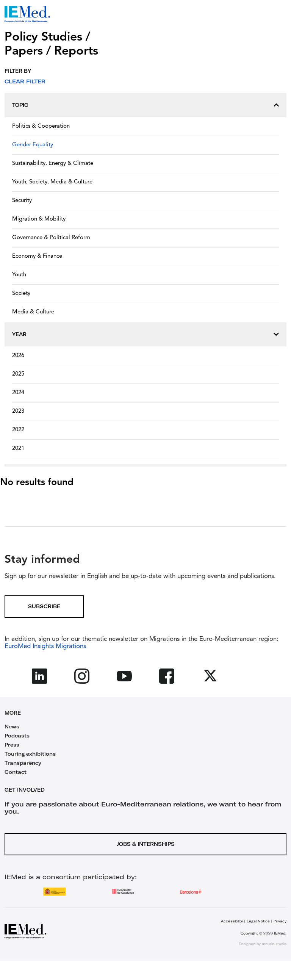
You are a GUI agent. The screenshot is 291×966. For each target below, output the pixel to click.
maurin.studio (274, 944)
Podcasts (17, 736)
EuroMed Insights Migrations (45, 646)
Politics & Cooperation (41, 126)
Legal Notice (258, 921)
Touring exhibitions (30, 754)
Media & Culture (33, 312)
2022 (18, 430)
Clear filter (25, 81)
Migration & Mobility (39, 219)
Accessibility (232, 921)
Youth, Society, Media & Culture (52, 182)
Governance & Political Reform (51, 238)
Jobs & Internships (146, 844)
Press (12, 745)
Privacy (280, 921)
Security (22, 201)
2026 (18, 356)
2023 (18, 411)
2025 (18, 374)
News (12, 726)
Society (21, 293)
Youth (19, 275)
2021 (18, 448)
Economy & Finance (37, 256)
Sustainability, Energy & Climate (52, 163)
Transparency (23, 763)
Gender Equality (32, 145)
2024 (18, 393)
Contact (16, 772)
